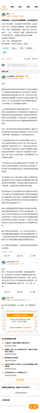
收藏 (28, 59)
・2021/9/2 (28, 78)
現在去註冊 (26, 327)
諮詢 (28, 7)
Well (7, 298)
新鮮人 (14, 48)
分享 (36, 59)
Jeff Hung (9, 262)
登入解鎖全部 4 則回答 (20, 315)
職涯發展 (29, 48)
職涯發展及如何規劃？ (12, 358)
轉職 (4, 52)
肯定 (21, 256)
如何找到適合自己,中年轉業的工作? (16, 372)
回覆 (33, 256)
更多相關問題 (20, 380)
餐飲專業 (6, 48)
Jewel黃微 (9, 76)
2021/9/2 (12, 14)
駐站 (20, 7)
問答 (4, 7)
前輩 (12, 7)
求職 (21, 48)
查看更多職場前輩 (20, 393)
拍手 (8, 256)
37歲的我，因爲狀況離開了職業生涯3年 (17, 343)
